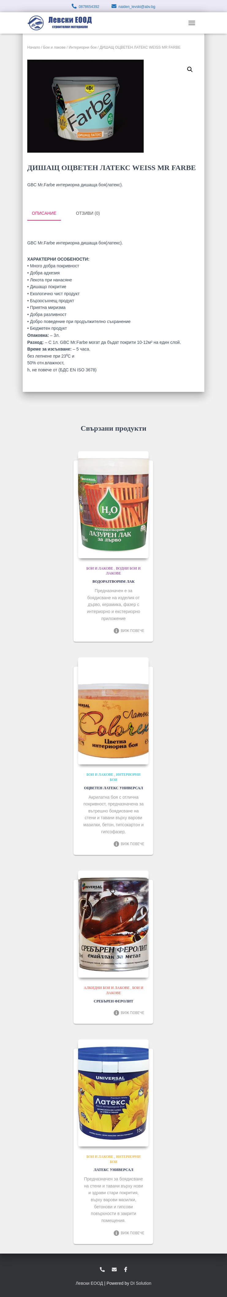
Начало (33, 47)
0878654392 (89, 7)
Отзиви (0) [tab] (88, 213)
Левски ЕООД (89, 1282)
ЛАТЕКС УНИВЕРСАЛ (113, 1169)
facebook (125, 1269)
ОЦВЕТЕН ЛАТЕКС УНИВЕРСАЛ (113, 787)
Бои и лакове (54, 47)
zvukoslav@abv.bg (114, 1269)
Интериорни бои (82, 47)
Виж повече (129, 630)
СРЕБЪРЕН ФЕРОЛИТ (113, 1000)
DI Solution (141, 1282)
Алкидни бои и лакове (106, 987)
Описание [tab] (44, 213)
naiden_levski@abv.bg (137, 7)
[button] (189, 69)
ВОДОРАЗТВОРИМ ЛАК (113, 581)
